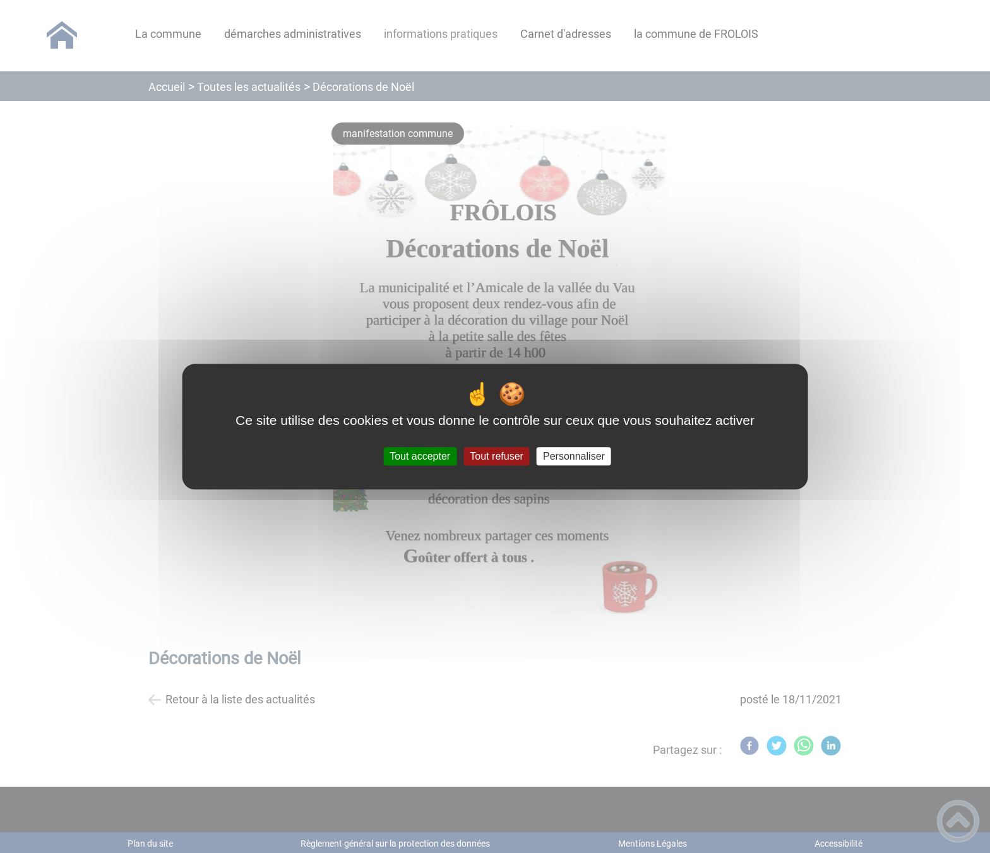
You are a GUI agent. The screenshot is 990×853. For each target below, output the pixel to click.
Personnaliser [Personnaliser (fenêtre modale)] (574, 456)
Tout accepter (420, 456)
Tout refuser (496, 456)
